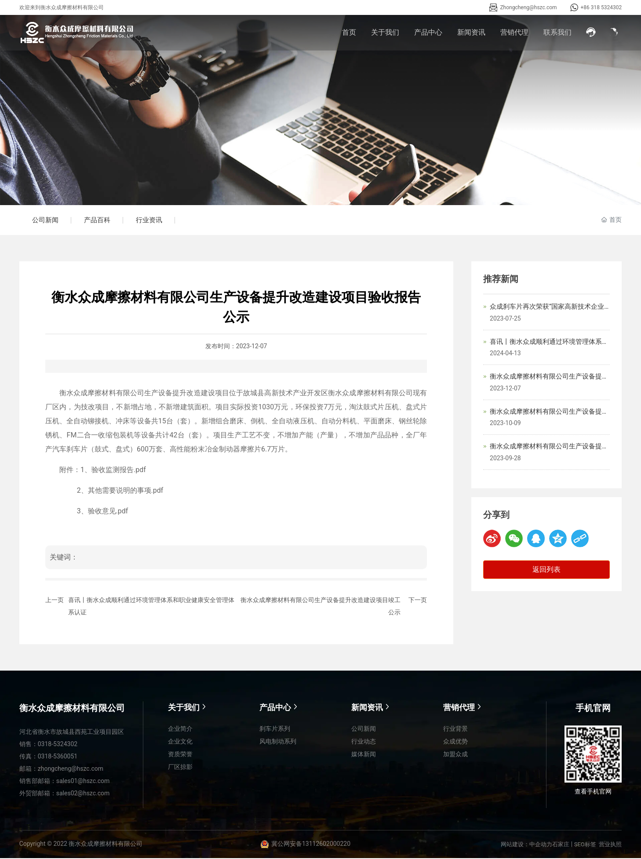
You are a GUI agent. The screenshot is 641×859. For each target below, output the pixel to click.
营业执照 (610, 845)
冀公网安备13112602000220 (310, 844)
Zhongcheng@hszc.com (528, 7)
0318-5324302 (57, 744)
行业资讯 (151, 220)
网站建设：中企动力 (526, 845)
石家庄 (560, 845)
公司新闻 (46, 220)
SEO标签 (585, 845)
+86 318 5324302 (601, 7)
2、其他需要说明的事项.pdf (120, 491)
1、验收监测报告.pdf (113, 470)
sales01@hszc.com (83, 781)
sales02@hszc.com (83, 794)
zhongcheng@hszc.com (70, 769)
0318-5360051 (57, 757)
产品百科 (98, 220)
